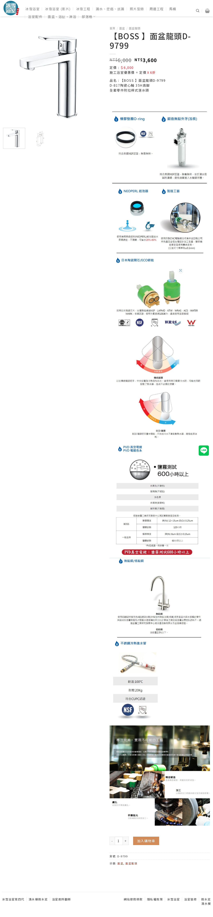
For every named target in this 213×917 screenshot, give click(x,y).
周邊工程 (157, 8)
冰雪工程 (83, 8)
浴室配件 (35, 16)
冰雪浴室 (32, 8)
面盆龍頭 (134, 28)
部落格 (88, 16)
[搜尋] (198, 11)
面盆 (122, 28)
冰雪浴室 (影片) (58, 8)
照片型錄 (137, 8)
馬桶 (172, 8)
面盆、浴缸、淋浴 (62, 16)
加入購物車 (146, 840)
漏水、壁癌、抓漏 (110, 8)
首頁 (112, 28)
